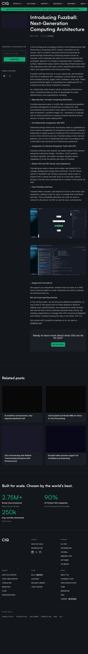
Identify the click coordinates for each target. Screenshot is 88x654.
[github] (40, 552)
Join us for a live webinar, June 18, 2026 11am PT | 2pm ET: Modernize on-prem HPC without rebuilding (44, 9)
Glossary (35, 579)
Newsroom (65, 591)
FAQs (62, 595)
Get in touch (58, 345)
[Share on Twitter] (10, 76)
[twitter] (36, 552)
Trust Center (36, 587)
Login (4, 591)
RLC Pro (64, 544)
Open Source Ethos (68, 583)
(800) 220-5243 (37, 544)
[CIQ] (5, 3)
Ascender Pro (66, 548)
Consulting (7, 583)
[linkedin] (32, 552)
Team (63, 587)
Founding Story (67, 579)
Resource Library (38, 583)
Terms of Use (46, 616)
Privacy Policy (8, 616)
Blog (37, 575)
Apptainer (65, 560)
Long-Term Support (10, 579)
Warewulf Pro (66, 556)
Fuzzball (64, 552)
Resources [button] (58, 4)
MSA (55, 616)
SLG (61, 616)
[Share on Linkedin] (4, 76)
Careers (69, 599)
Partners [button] (72, 4)
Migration (6, 587)
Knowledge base (8, 595)
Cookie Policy (21, 616)
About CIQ (65, 575)
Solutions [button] (32, 4)
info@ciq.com (36, 323)
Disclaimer (34, 616)
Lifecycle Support (9, 575)
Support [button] (45, 4)
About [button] (84, 4)
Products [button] (18, 4)
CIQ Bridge (65, 564)
